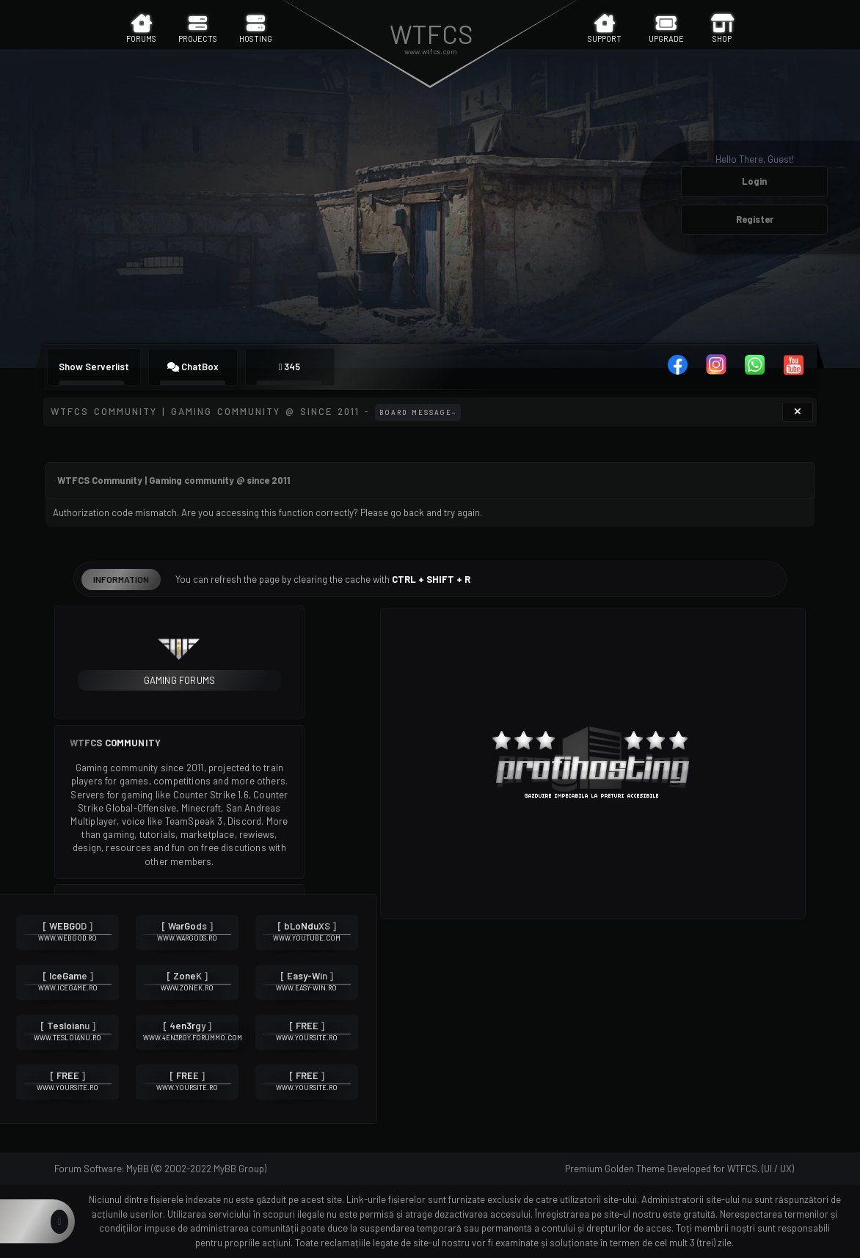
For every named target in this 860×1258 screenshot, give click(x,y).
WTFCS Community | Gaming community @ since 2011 (205, 411)
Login (754, 181)
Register (754, 219)
